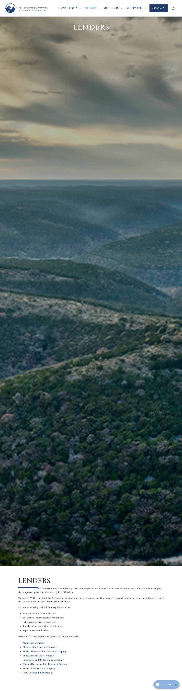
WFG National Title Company (38, 672)
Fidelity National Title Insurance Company (44, 651)
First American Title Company (38, 655)
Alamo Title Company (34, 643)
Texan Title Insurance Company (39, 668)
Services (90, 8)
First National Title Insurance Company (43, 660)
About (73, 8)
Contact (158, 8)
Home (61, 8)
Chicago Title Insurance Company (40, 647)
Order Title (134, 8)
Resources (111, 8)
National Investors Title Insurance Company (45, 664)
